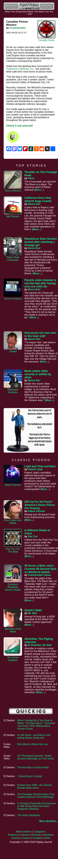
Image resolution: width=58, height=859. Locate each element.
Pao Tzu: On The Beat (13, 550)
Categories (39, 831)
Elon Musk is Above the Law (32, 744)
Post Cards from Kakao (13, 521)
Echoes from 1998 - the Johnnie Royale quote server (34, 786)
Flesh (31, 178)
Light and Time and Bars (40, 466)
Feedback (38, 838)
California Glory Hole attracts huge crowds (37, 199)
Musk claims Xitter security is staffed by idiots (37, 374)
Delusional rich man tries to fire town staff (40, 334)
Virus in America (13, 298)
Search (27, 838)
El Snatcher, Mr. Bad (39, 645)
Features (13, 835)
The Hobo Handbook (28, 815)
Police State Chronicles (12, 258)
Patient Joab (35, 469)
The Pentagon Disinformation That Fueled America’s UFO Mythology (35, 795)
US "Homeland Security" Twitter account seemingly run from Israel (35, 757)
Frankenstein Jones (39, 575)
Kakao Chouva (36, 511)
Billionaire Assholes (12, 391)
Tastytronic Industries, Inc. (20, 69)
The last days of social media (33, 767)
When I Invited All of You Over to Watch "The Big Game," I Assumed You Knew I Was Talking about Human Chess (36, 724)
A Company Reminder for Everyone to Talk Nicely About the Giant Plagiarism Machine (36, 806)
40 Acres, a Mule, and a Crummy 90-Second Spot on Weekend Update (40, 569)
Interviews (48, 835)
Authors (27, 831)
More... (39, 190)
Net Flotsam (12, 216)
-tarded (13, 351)
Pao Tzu (32, 536)
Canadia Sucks (46, 40)
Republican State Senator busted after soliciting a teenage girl (40, 242)
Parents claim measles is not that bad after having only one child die (40, 283)
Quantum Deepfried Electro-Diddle (12, 587)
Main (19, 831)
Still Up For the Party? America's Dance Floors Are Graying (39, 505)
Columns (24, 835)
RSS (47, 838)
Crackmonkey (18, 28)
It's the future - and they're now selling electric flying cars (34, 736)
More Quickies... (48, 821)
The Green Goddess (13, 658)
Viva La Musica (13, 190)
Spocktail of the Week (12, 630)
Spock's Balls (33, 610)
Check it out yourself (19, 125)
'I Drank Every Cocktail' (29, 776)
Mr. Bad (32, 613)
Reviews (35, 835)
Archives (16, 838)
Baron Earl (34, 204)
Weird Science (13, 485)
